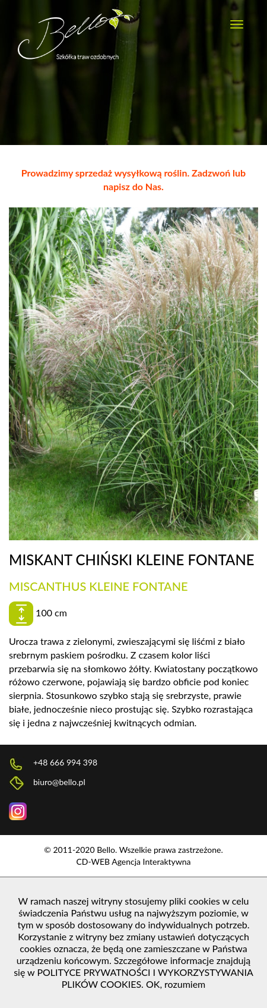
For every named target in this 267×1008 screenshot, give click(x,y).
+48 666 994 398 (53, 763)
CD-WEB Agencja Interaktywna (133, 861)
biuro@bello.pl (47, 783)
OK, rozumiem (175, 984)
